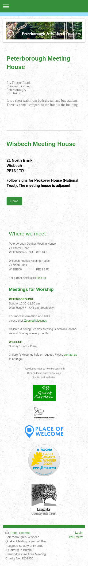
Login (79, 532)
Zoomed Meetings (35, 320)
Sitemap (25, 533)
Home (14, 201)
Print (11, 533)
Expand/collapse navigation (44, 6)
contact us (70, 354)
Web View (76, 537)
